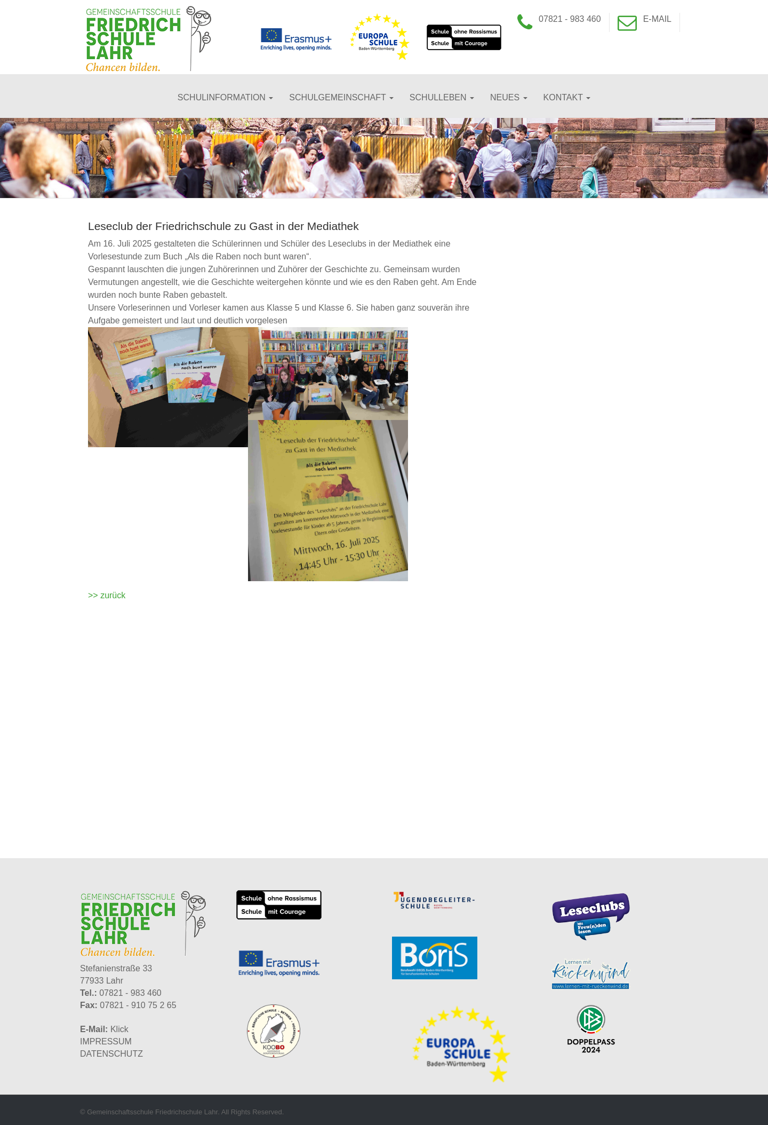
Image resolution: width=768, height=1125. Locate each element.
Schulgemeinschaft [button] (341, 97)
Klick (119, 1029)
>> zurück (106, 595)
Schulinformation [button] (225, 97)
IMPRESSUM (106, 1041)
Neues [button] (508, 97)
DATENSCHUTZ (111, 1053)
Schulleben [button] (442, 97)
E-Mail (657, 18)
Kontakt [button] (567, 97)
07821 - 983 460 (570, 18)
